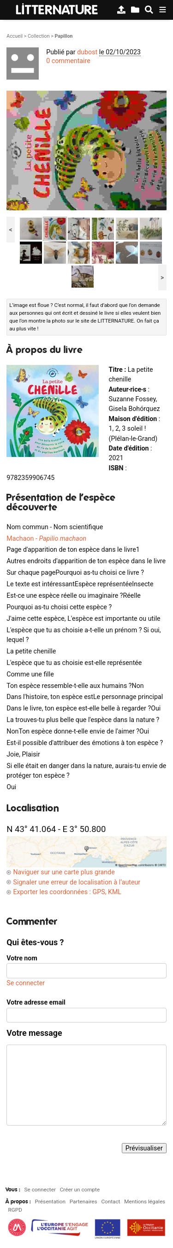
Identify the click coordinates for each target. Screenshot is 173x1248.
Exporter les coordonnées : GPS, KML (67, 892)
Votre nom (21, 958)
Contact (110, 1201)
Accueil (14, 36)
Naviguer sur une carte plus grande (63, 872)
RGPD (15, 1210)
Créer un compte (80, 1189)
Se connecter (25, 983)
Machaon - (46, 538)
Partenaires (83, 1201)
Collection (39, 36)
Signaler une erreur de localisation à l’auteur (76, 882)
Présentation (50, 1201)
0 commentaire (68, 60)
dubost (87, 52)
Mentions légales (144, 1201)
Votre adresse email (36, 1002)
